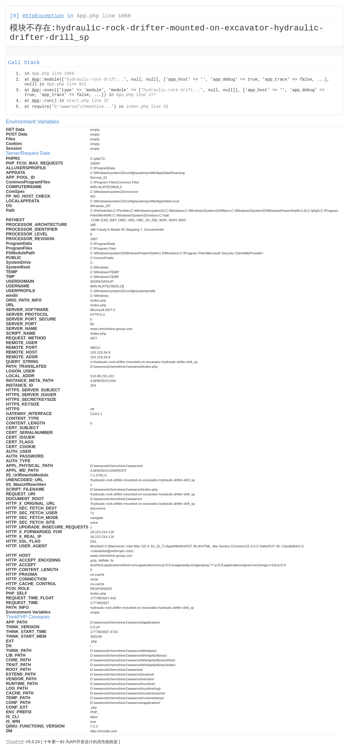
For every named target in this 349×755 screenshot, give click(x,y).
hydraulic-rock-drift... (95, 80)
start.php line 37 (88, 101)
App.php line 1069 (104, 16)
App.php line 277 (136, 95)
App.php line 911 (66, 85)
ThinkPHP (15, 742)
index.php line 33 (147, 107)
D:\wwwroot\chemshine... (82, 107)
